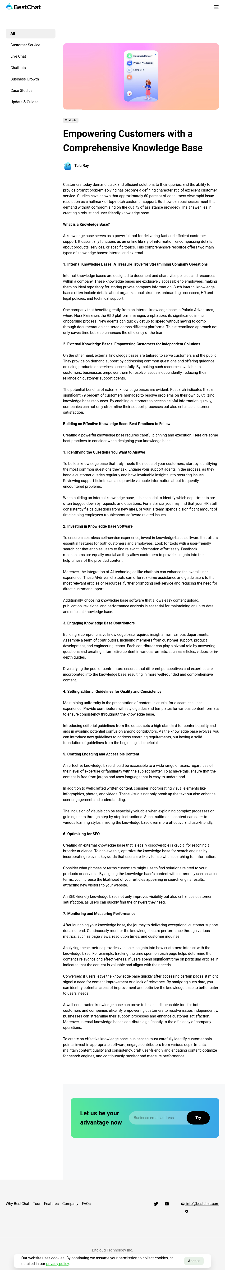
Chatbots (18, 68)
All (12, 33)
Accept (194, 1261)
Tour (37, 1203)
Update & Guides (24, 102)
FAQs (86, 1203)
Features (51, 1203)
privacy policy (57, 1263)
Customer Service (25, 45)
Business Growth (24, 79)
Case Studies (21, 90)
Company (70, 1203)
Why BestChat (17, 1203)
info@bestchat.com (199, 1203)
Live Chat (18, 56)
